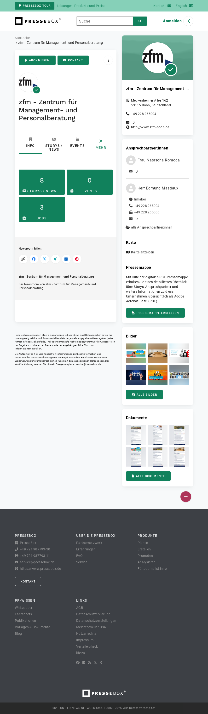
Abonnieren (37, 60)
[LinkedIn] (83, 662)
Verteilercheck (87, 646)
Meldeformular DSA (91, 627)
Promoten (145, 556)
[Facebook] (78, 662)
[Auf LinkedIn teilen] (66, 259)
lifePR (80, 653)
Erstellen (144, 549)
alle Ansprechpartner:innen (152, 227)
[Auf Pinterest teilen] (77, 259)
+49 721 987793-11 (35, 556)
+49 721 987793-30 (35, 549)
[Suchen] (140, 21)
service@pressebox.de (88, 364)
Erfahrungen (86, 549)
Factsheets (23, 614)
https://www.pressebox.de (40, 569)
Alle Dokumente (148, 476)
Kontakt (73, 60)
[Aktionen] (108, 60)
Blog (18, 633)
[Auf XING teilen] (55, 259)
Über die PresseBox (96, 535)
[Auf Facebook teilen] (33, 259)
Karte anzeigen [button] (142, 252)
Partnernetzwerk (89, 543)
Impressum (84, 640)
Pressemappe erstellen (155, 313)
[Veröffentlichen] (185, 496)
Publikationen (25, 621)
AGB (79, 608)
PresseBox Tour (35, 5)
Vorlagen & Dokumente (32, 627)
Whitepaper (24, 608)
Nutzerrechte (86, 633)
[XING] (101, 662)
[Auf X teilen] (44, 259)
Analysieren (147, 562)
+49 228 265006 (147, 212)
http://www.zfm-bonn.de (150, 127)
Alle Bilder (144, 394)
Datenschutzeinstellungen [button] (96, 621)
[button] (136, 353)
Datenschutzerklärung (93, 614)
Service (81, 562)
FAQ (79, 556)
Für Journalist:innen (153, 569)
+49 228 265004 (143, 114)
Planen (143, 543)
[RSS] (89, 662)
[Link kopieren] (23, 259)
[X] (95, 662)
